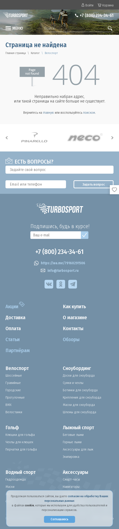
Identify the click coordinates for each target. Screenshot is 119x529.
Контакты (75, 328)
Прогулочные (15, 397)
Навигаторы (72, 487)
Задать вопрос (93, 184)
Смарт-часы (72, 479)
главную (48, 113)
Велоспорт (18, 368)
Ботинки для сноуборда (81, 390)
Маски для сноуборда (79, 405)
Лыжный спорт (81, 427)
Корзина (106, 5)
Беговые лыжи (73, 435)
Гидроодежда (15, 479)
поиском (89, 113)
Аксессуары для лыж (78, 449)
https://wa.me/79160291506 (59, 263)
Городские (13, 390)
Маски (10, 487)
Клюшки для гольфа (20, 435)
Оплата (14, 328)
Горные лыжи (72, 442)
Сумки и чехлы (73, 383)
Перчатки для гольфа (22, 449)
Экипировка (72, 457)
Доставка (16, 317)
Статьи (13, 339)
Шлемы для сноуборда (80, 412)
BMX (8, 405)
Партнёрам (18, 350)
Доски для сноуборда (79, 375)
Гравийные (13, 383)
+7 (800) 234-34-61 (94, 15)
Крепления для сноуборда (83, 397)
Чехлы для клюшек (19, 442)
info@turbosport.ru (60, 271)
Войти (87, 5)
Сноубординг (79, 368)
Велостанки (14, 412)
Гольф (12, 427)
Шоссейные (14, 375)
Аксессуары (76, 472)
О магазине (76, 317)
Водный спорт (22, 472)
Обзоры (72, 339)
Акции (13, 306)
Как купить (76, 306)
